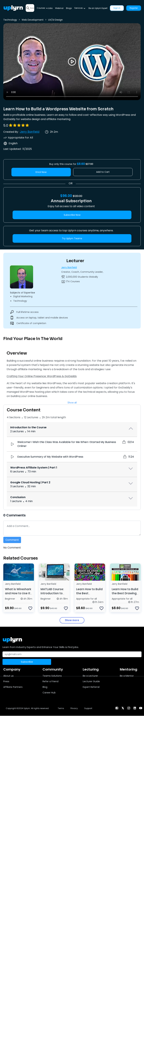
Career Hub (49, 692)
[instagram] (128, 708)
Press (6, 681)
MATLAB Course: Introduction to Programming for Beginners (53, 595)
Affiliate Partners (13, 687)
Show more (72, 620)
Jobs (50, 8)
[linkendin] (134, 708)
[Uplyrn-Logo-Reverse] (13, 8)
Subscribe (27, 661)
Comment (12, 540)
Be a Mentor (127, 675)
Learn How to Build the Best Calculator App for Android (89, 595)
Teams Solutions (52, 675)
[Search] (32, 8)
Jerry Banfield (29, 132)
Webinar (59, 8)
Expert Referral (91, 687)
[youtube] (140, 708)
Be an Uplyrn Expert (98, 8)
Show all (72, 402)
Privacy (74, 708)
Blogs (69, 8)
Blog (45, 687)
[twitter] (122, 708)
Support (88, 708)
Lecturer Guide (91, 681)
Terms (61, 708)
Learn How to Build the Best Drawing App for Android (125, 593)
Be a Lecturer (90, 675)
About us (8, 675)
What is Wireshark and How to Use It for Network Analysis (18, 595)
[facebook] (117, 708)
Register (134, 8)
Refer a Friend (50, 681)
